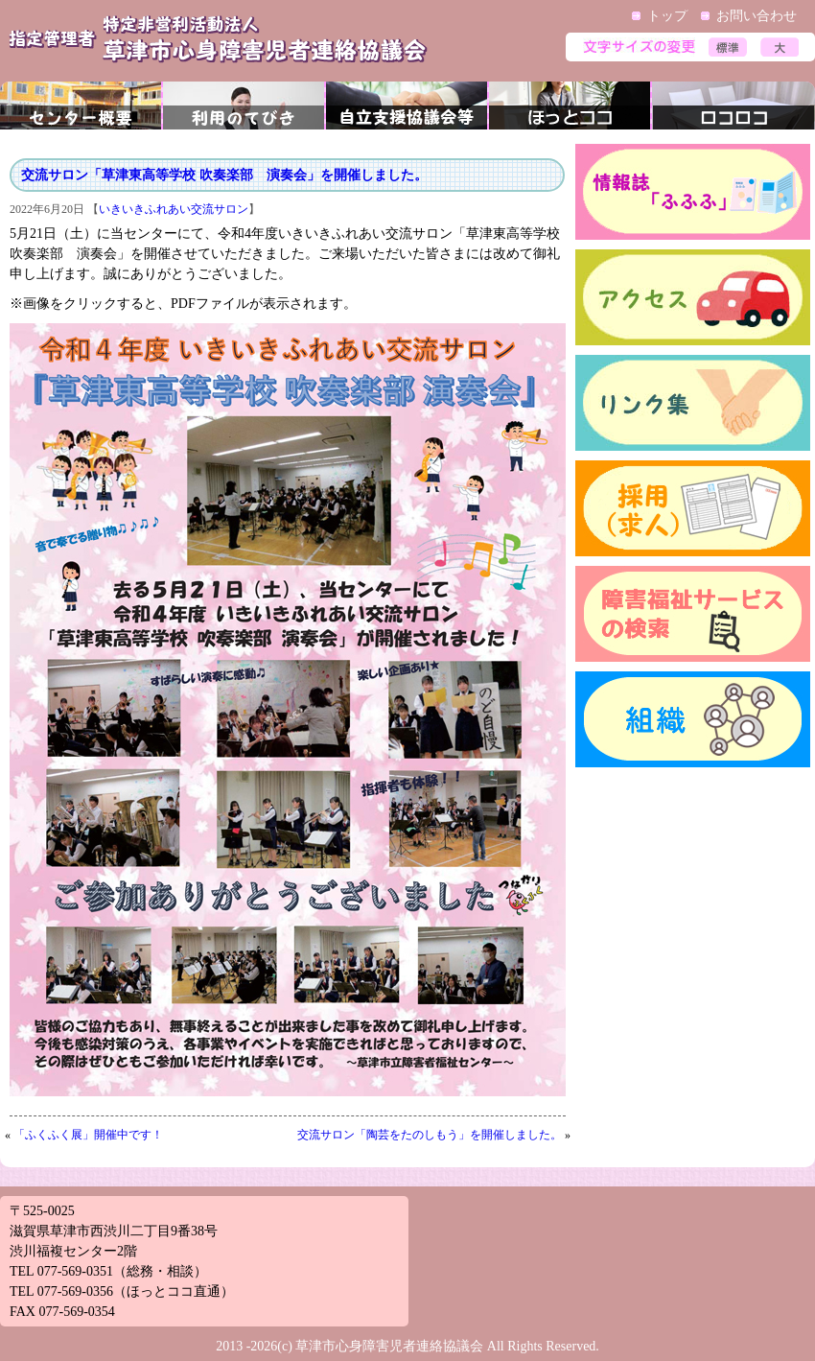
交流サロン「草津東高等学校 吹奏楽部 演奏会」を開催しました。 (224, 175)
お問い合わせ (756, 16)
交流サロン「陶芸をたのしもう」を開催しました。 (429, 1134)
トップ (667, 16)
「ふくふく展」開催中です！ (88, 1134)
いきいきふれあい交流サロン (173, 209)
